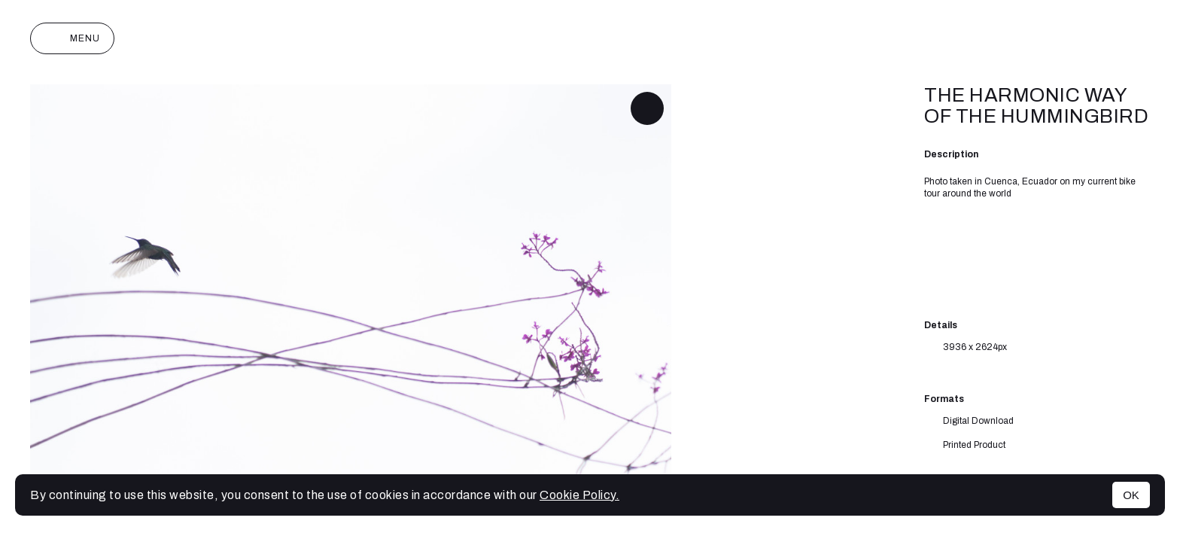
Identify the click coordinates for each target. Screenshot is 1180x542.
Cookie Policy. (579, 495)
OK (1131, 495)
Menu (72, 38)
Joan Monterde (590, 38)
